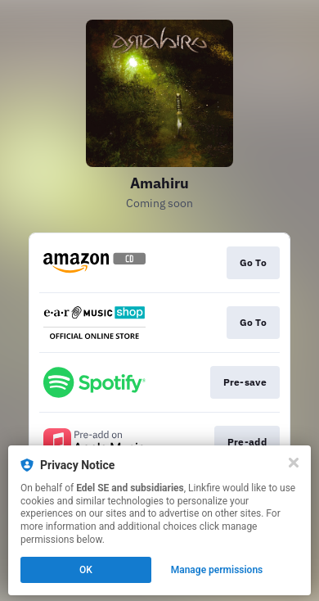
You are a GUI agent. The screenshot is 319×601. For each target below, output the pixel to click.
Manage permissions (217, 570)
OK (85, 570)
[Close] (294, 463)
